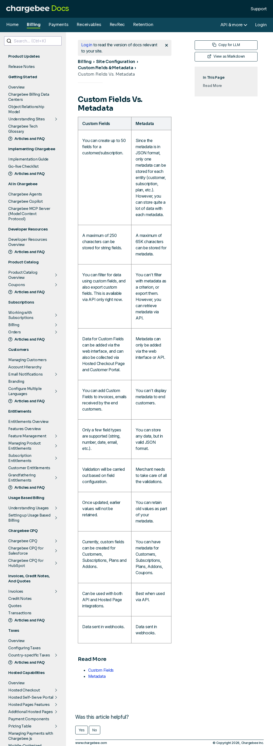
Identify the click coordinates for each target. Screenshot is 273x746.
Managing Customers (27, 360)
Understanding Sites (26, 119)
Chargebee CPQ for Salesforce (26, 551)
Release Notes (21, 66)
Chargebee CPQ (22, 541)
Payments (58, 24)
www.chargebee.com (91, 743)
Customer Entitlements (29, 468)
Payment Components (28, 719)
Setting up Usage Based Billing (29, 518)
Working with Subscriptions (21, 315)
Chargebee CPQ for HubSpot (26, 563)
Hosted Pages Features (29, 704)
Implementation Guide (28, 159)
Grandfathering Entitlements (22, 478)
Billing (33, 24)
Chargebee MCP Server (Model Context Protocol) (29, 213)
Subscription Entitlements (19, 458)
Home (12, 24)
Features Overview (24, 429)
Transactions (19, 613)
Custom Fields (101, 670)
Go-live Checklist (23, 166)
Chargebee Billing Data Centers (28, 97)
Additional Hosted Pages (30, 711)
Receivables (89, 24)
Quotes (15, 605)
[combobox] (33, 41)
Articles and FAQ (26, 138)
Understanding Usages (28, 508)
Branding (16, 381)
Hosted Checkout (24, 690)
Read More (212, 85)
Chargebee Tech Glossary (23, 129)
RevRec (117, 24)
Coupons (16, 284)
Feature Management (27, 436)
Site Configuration (115, 61)
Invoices (15, 591)
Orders (14, 332)
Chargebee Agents (25, 194)
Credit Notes (20, 598)
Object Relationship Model (26, 109)
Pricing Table (19, 726)
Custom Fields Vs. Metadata (106, 74)
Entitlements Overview (28, 421)
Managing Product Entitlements (24, 446)
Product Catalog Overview (22, 275)
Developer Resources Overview (27, 242)
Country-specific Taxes (29, 655)
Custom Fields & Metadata (105, 67)
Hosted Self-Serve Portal (30, 697)
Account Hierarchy (25, 367)
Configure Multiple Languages (25, 391)
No (94, 730)
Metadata (96, 676)
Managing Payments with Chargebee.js (30, 736)
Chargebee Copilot (25, 201)
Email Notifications (25, 374)
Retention (143, 24)
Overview (16, 87)
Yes (82, 730)
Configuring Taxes (24, 648)
